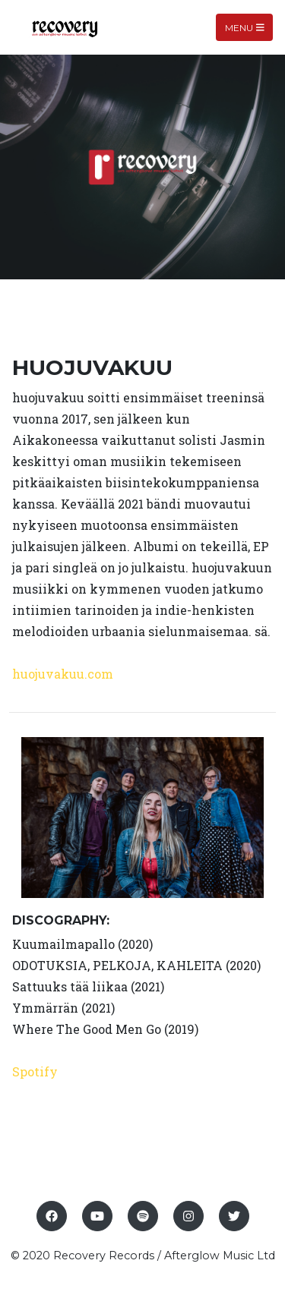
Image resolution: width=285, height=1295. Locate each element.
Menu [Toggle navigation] (244, 27)
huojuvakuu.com (62, 674)
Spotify (35, 1071)
